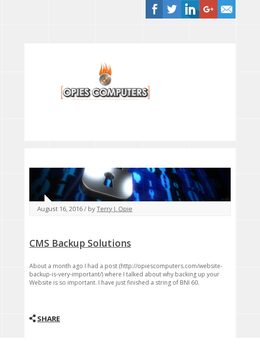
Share (48, 318)
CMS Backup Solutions (80, 243)
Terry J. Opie (114, 208)
